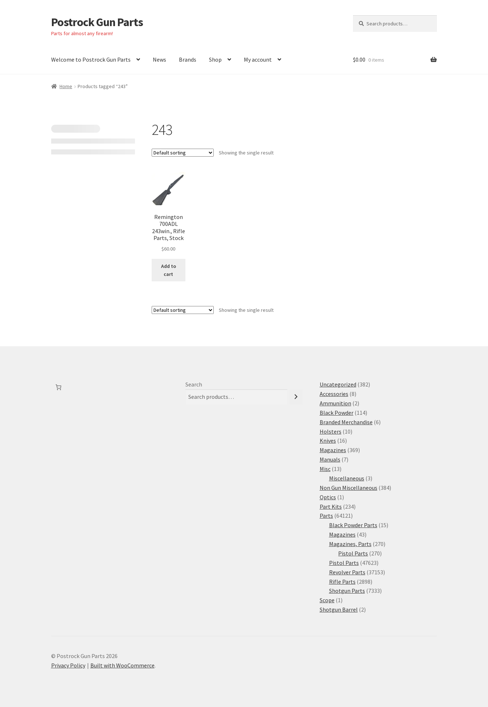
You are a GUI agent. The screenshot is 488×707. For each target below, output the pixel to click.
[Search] (296, 396)
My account (258, 59)
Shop (215, 59)
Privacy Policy (68, 665)
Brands (187, 59)
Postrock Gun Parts (97, 22)
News (159, 59)
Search (193, 384)
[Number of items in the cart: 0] (58, 387)
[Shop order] (183, 153)
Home (66, 86)
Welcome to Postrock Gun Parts (91, 59)
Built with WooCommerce (122, 665)
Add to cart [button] (168, 270)
